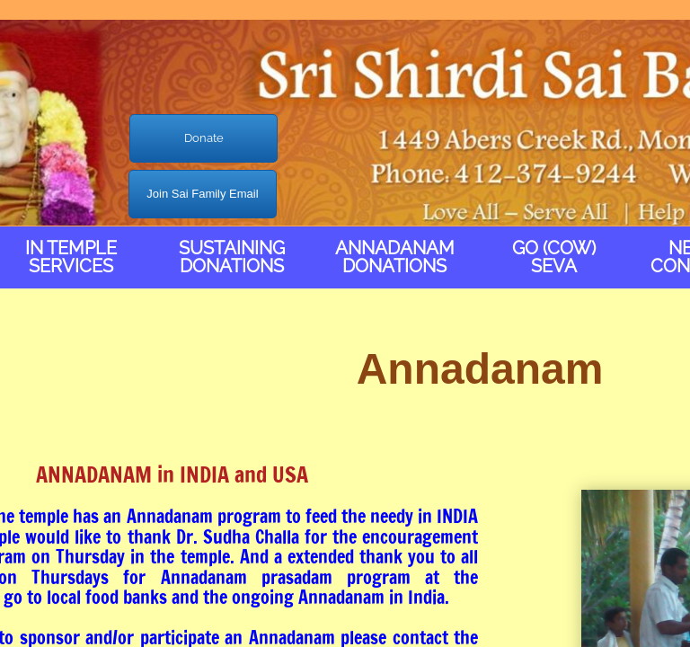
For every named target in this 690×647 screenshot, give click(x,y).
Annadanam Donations (395, 257)
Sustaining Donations (232, 257)
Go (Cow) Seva (554, 257)
